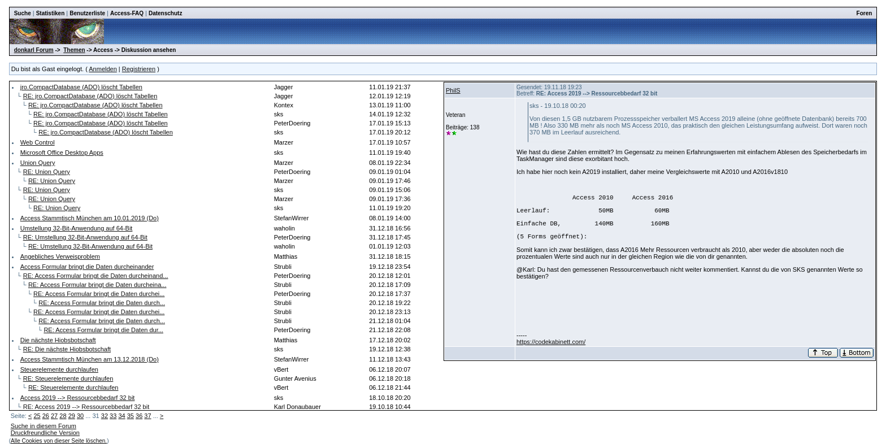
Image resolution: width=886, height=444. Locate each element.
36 (139, 415)
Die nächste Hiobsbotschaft (58, 340)
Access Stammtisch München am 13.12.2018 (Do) (89, 359)
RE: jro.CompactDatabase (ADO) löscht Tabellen (90, 96)
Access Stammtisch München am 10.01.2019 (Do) (89, 218)
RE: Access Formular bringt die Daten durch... (101, 302)
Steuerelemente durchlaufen (59, 369)
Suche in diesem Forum (43, 426)
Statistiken (50, 13)
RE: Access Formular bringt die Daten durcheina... (97, 284)
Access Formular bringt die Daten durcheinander (87, 266)
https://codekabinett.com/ (550, 341)
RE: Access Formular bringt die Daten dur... (103, 330)
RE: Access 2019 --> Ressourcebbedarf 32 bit (86, 406)
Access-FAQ (127, 13)
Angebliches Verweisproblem (60, 256)
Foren (864, 13)
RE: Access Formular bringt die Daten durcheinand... (95, 275)
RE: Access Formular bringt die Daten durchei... (98, 293)
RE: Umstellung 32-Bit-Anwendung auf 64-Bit (85, 237)
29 (71, 415)
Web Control (37, 142)
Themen (74, 50)
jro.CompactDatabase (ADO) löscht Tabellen (81, 87)
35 (130, 415)
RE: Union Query (46, 171)
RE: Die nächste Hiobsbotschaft (67, 349)
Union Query (37, 162)
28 (62, 415)
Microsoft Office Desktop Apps (61, 152)
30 (80, 415)
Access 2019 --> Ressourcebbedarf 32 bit (77, 397)
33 (113, 415)
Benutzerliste (87, 13)
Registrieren (138, 69)
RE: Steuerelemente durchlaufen (68, 378)
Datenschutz (165, 13)
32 (104, 415)
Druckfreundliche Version (45, 432)
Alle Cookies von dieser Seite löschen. (59, 441)
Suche (22, 13)
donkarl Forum (34, 50)
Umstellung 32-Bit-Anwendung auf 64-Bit (76, 228)
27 (54, 415)
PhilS (453, 90)
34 (121, 415)
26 (45, 415)
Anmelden (103, 69)
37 (147, 415)
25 (36, 415)
